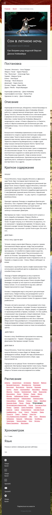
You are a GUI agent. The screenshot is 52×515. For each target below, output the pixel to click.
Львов (33, 394)
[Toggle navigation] (5, 3)
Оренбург (43, 401)
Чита (30, 421)
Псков (31, 405)
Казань (16, 392)
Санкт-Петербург (27, 407)
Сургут (26, 412)
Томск (17, 414)
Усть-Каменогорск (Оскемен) (16, 416)
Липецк (26, 394)
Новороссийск (38, 398)
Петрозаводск (38, 403)
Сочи (20, 412)
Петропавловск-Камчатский (16, 405)
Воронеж (38, 387)
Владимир (37, 385)
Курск (19, 394)
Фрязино (43, 416)
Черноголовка (21, 421)
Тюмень (24, 414)
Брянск (43, 383)
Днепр (16, 389)
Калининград (26, 392)
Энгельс (37, 421)
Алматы (7, 383)
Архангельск (17, 383)
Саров (16, 410)
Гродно (8, 389)
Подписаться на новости (26, 506)
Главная (7, 9)
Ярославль (24, 423)
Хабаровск (10, 419)
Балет (15, 9)
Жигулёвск (36, 389)
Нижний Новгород (12, 398)
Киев (35, 392)
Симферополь (11, 412)
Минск (40, 394)
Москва (9, 396)
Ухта (35, 416)
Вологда (29, 387)
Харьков (19, 419)
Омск (36, 401)
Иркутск (9, 392)
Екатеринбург (25, 389)
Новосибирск (11, 401)
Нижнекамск (34, 396)
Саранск (38, 407)
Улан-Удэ (33, 414)
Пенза (21, 403)
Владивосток (26, 385)
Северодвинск (26, 410)
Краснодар (43, 392)
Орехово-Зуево (11, 403)
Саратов (9, 410)
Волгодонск (20, 387)
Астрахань (27, 383)
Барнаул (36, 383)
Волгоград (10, 387)
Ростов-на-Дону (40, 405)
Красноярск (10, 394)
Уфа (30, 416)
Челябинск (38, 419)
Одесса (29, 401)
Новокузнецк (26, 398)
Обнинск (21, 401)
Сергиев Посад (39, 410)
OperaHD (8, 484)
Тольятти (9, 414)
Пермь (28, 403)
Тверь (42, 412)
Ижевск (44, 389)
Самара (16, 407)
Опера (7, 464)
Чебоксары (28, 419)
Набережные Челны (21, 396)
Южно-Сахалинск (12, 423)
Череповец (10, 421)
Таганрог (34, 412)
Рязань (8, 407)
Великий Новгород (13, 385)
